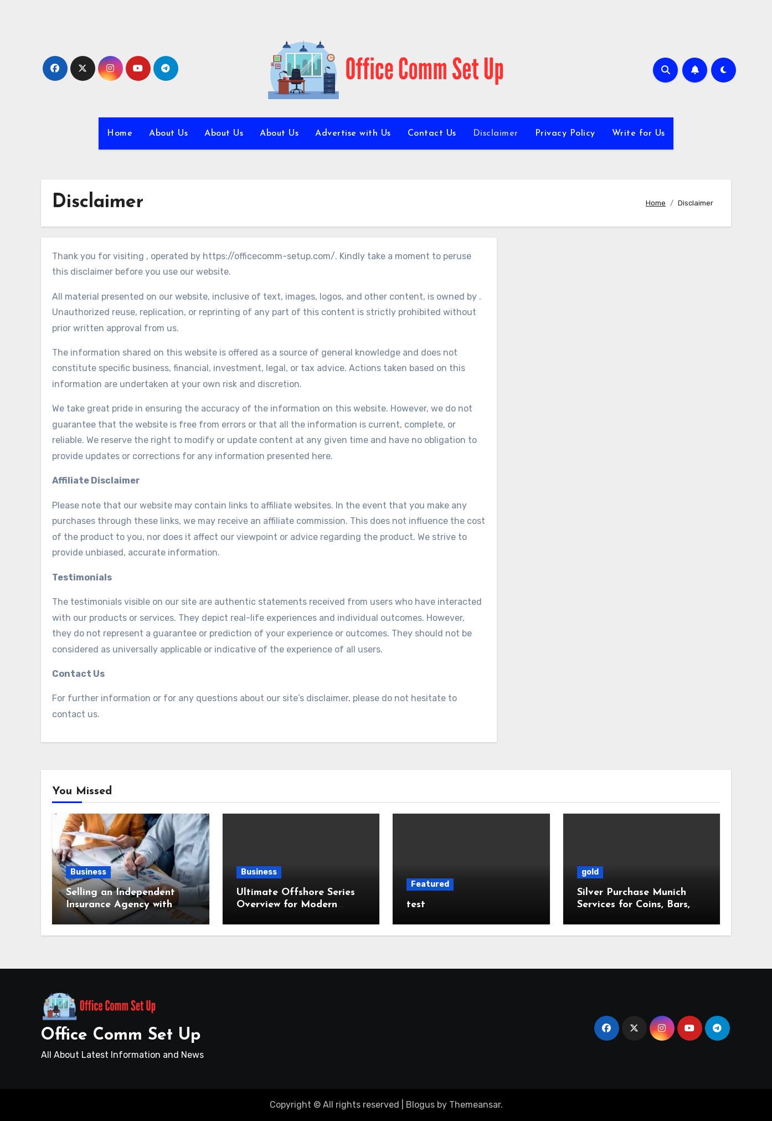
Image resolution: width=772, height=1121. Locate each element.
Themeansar (475, 1104)
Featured (430, 884)
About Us (168, 133)
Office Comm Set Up (120, 1035)
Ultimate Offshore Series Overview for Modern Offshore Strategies (295, 904)
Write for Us (638, 133)
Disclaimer (495, 133)
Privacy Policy (565, 133)
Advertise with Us (353, 133)
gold (590, 872)
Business (88, 872)
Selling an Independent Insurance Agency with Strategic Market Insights (127, 904)
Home (119, 133)
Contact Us (432, 133)
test (415, 904)
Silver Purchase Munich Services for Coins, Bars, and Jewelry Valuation (633, 904)
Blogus (420, 1104)
